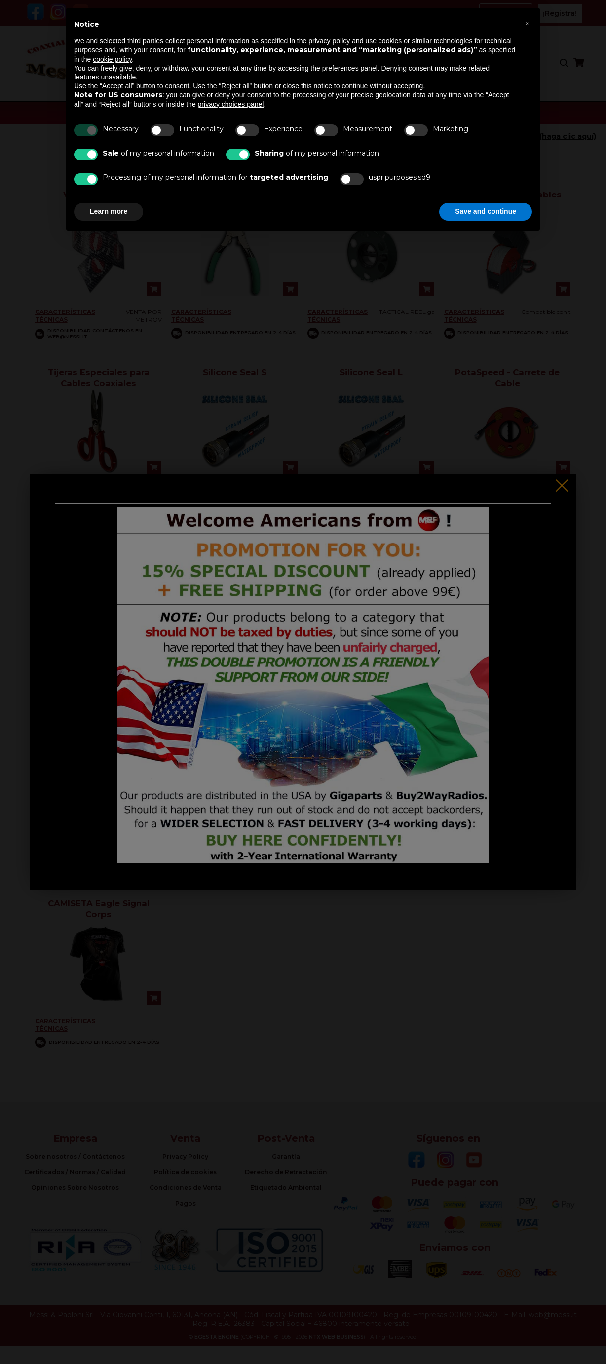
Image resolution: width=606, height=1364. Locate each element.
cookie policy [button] (112, 59)
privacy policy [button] (329, 41)
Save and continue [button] (485, 211)
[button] (527, 24)
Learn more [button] (108, 211)
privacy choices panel (231, 104)
